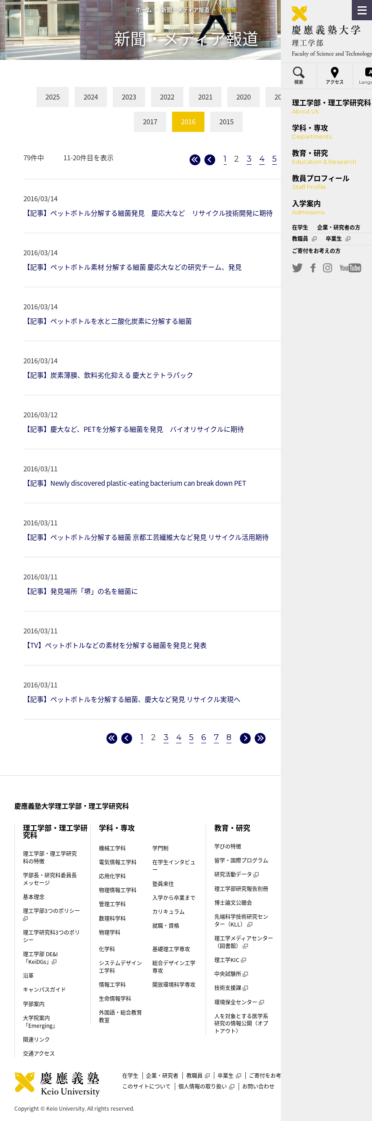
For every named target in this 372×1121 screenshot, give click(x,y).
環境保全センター (239, 1002)
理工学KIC (230, 960)
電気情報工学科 (118, 862)
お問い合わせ (258, 1086)
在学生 (130, 1075)
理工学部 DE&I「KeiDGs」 (40, 958)
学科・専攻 (117, 827)
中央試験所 (231, 974)
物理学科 (109, 932)
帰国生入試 (306, 965)
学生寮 (301, 909)
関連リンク (36, 1039)
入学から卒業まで (173, 898)
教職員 (198, 1075)
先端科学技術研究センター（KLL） (241, 920)
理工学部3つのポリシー (51, 914)
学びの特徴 (227, 846)
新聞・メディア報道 (185, 10)
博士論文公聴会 (233, 903)
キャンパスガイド (44, 989)
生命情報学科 (115, 998)
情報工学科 (112, 985)
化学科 (107, 949)
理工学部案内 (306, 994)
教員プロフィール (319, 827)
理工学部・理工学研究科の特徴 (50, 857)
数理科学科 (112, 918)
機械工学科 (112, 848)
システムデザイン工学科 (120, 967)
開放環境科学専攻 (173, 985)
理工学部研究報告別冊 (241, 889)
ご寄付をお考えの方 (273, 1075)
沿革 (28, 976)
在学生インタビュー (173, 866)
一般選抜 (304, 923)
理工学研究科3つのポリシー (51, 936)
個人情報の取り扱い (206, 1086)
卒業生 (229, 1075)
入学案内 (304, 848)
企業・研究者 (162, 1075)
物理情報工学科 (118, 890)
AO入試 (302, 951)
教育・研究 (232, 827)
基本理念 (33, 897)
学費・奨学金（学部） (317, 895)
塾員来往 (163, 884)
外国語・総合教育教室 (120, 1016)
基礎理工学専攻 (171, 949)
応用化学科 (112, 876)
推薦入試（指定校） (317, 937)
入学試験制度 (309, 881)
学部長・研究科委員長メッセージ (50, 879)
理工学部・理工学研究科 (55, 831)
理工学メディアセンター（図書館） (243, 942)
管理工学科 (112, 904)
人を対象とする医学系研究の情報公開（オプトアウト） (241, 1023)
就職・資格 (165, 926)
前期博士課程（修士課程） (317, 1011)
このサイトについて (146, 1086)
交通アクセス (39, 1053)
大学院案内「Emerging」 (40, 1022)
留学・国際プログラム (241, 860)
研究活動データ (236, 874)
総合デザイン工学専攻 (173, 967)
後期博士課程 (306, 1029)
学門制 (160, 848)
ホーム (144, 10)
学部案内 (33, 1004)
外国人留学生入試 (315, 980)
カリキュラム (168, 912)
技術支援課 (231, 988)
